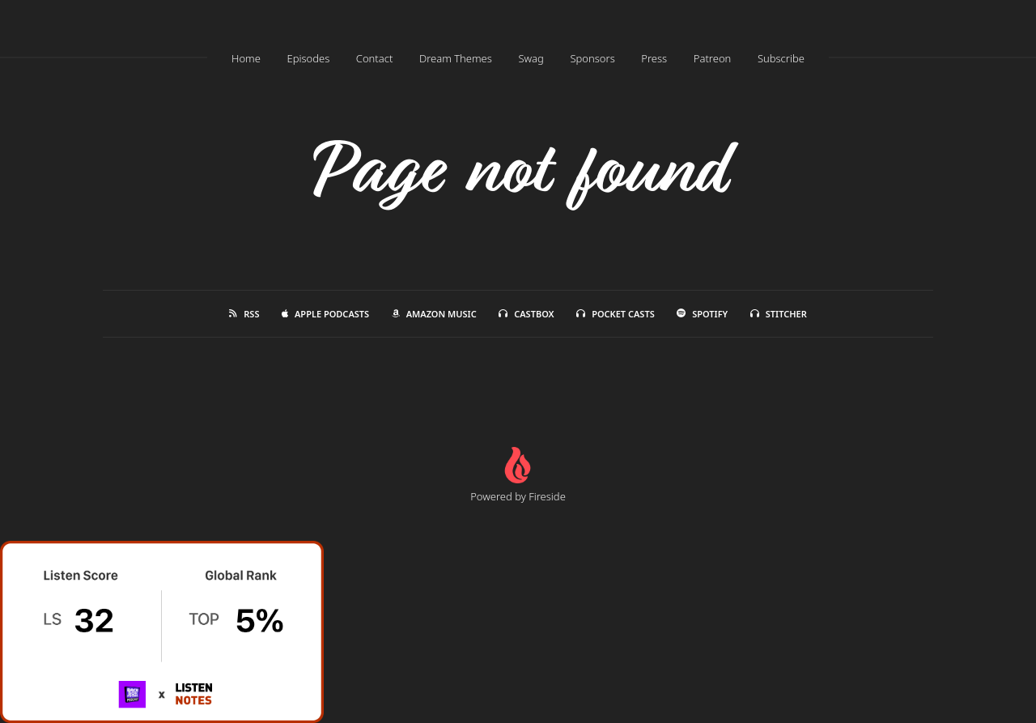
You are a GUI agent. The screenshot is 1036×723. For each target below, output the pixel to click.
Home (246, 58)
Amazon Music (434, 314)
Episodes (308, 58)
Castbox (526, 314)
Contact (374, 58)
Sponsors (592, 58)
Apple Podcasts (325, 314)
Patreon (713, 58)
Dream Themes (455, 58)
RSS (244, 314)
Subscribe (781, 58)
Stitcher (778, 314)
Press (654, 58)
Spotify (702, 314)
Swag (530, 58)
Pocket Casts (615, 314)
